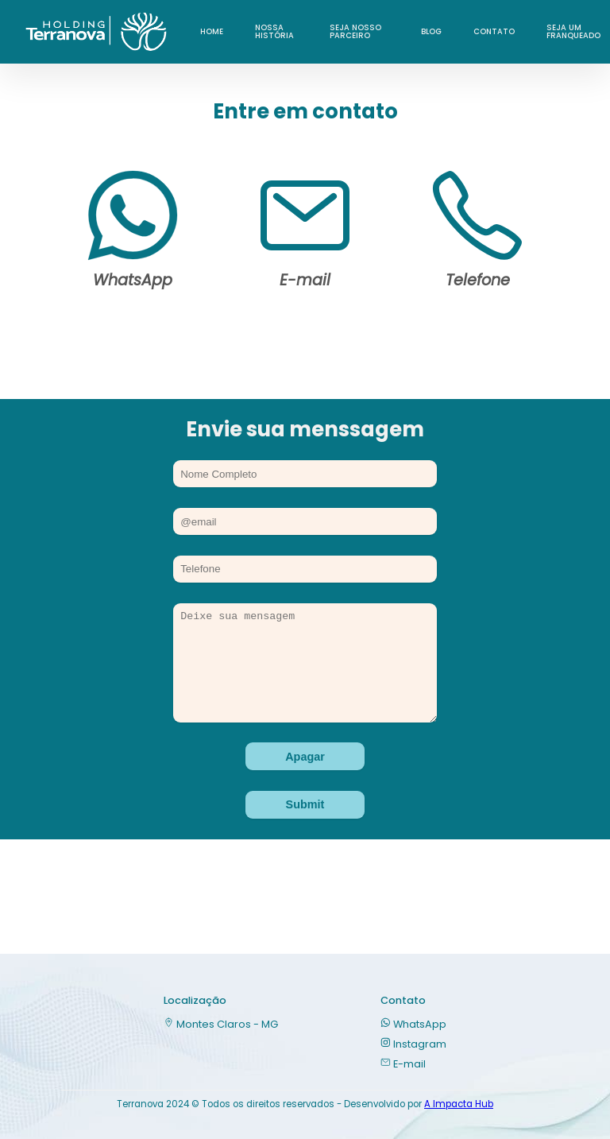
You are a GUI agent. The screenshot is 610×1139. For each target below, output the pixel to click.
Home (211, 31)
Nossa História (274, 31)
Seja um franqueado (573, 31)
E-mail (403, 1064)
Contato (494, 31)
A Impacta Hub (458, 1104)
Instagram (413, 1044)
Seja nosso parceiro (355, 31)
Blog (431, 31)
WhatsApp (413, 1024)
